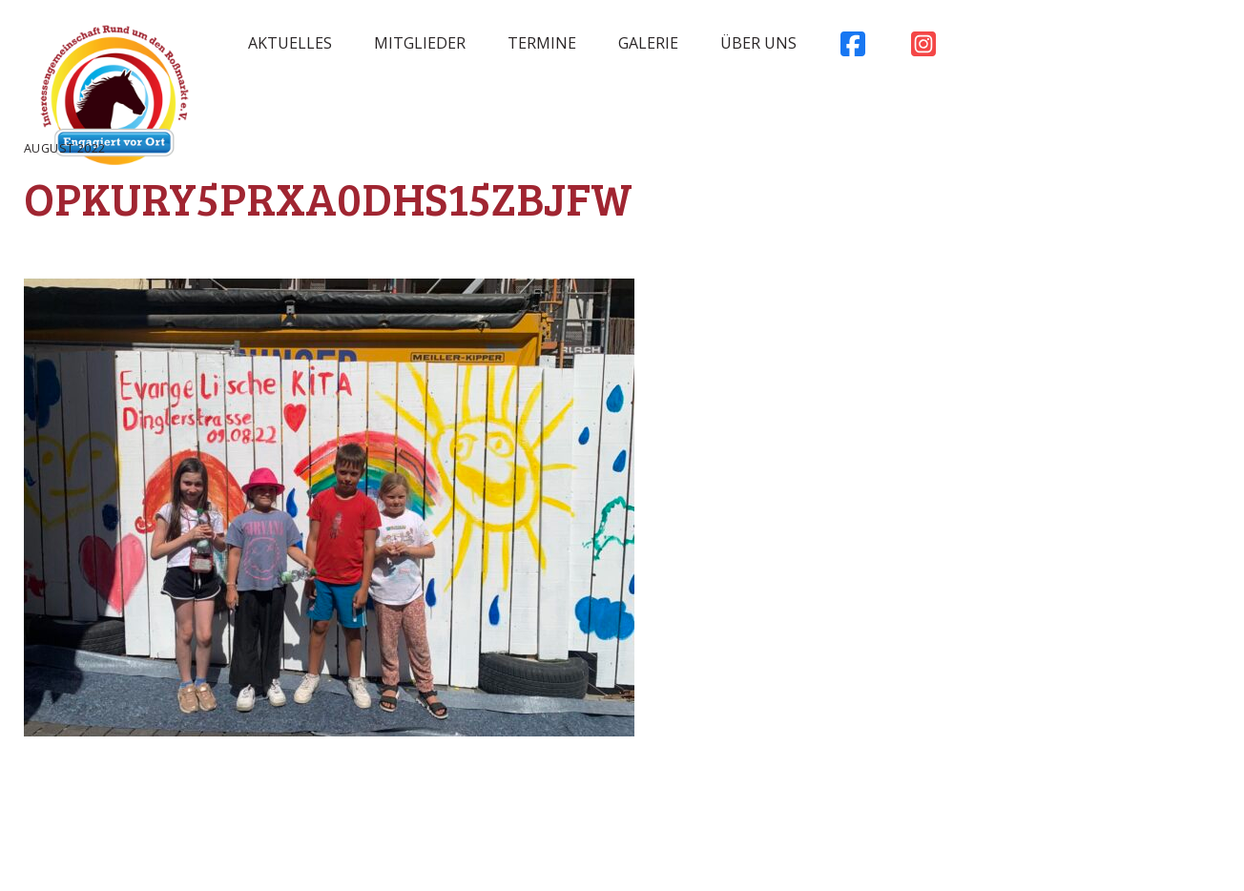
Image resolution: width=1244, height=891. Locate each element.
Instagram (923, 49)
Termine (542, 42)
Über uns (758, 42)
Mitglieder (420, 42)
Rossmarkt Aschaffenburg (114, 100)
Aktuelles (290, 42)
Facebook (852, 49)
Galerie (648, 42)
